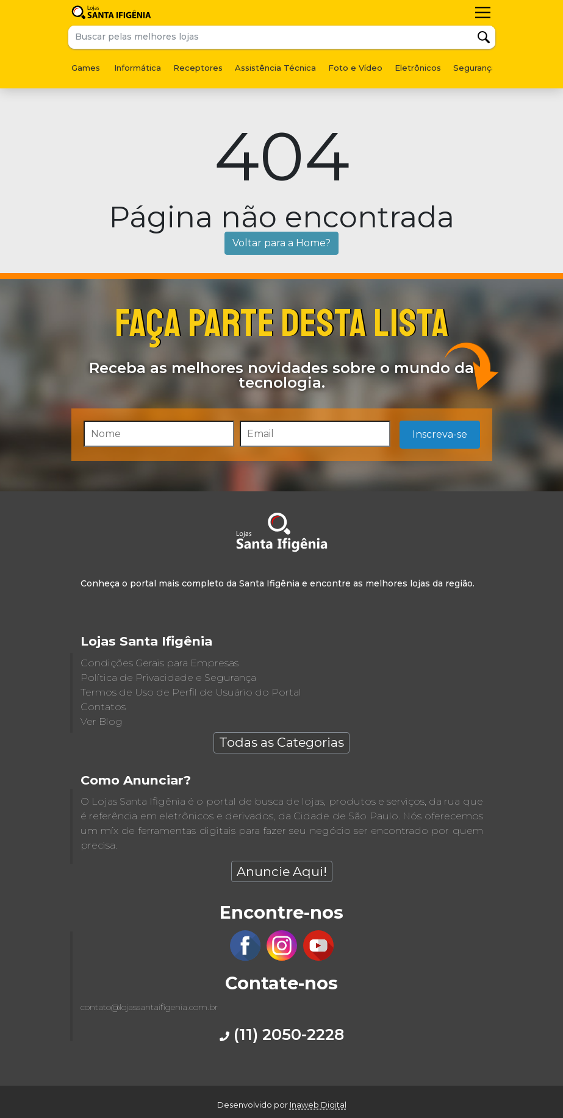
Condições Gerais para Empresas (159, 663)
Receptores (198, 68)
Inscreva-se (439, 434)
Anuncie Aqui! (282, 871)
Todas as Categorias (281, 742)
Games (85, 68)
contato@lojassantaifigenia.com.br (149, 1007)
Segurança (474, 68)
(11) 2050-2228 (282, 1034)
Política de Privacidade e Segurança (168, 677)
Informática (137, 68)
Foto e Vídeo (355, 68)
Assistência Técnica (275, 68)
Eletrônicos (418, 68)
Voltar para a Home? (281, 243)
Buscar (483, 37)
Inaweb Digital (318, 1104)
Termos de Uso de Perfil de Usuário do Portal (191, 692)
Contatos (103, 707)
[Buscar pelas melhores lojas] (270, 37)
